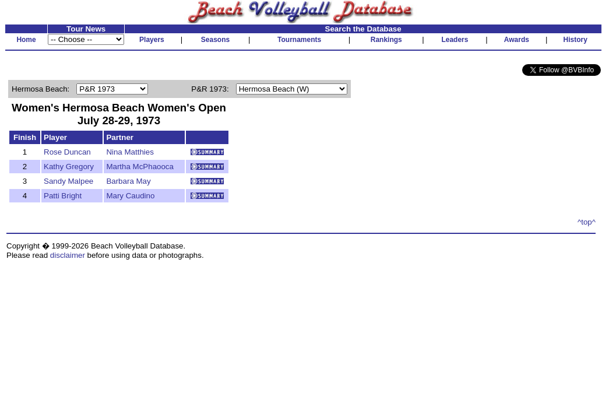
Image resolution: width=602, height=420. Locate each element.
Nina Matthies (130, 152)
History (575, 40)
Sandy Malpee (68, 181)
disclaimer (67, 255)
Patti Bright (63, 195)
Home (26, 40)
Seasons (215, 40)
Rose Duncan (67, 152)
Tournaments (299, 40)
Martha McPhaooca (140, 166)
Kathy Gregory (69, 166)
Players (151, 40)
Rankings (386, 40)
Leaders (454, 40)
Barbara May (128, 181)
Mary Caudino (130, 195)
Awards (516, 40)
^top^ (587, 222)
